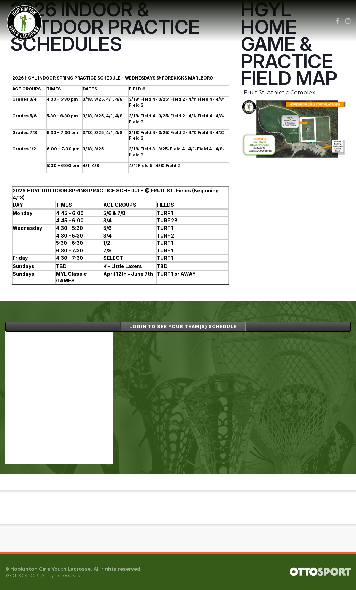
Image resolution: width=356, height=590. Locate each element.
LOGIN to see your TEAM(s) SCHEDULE (183, 326)
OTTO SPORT (25, 575)
